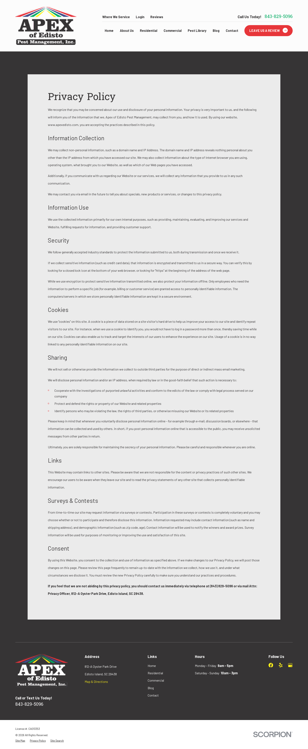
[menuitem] (20, 740)
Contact (153, 695)
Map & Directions (96, 681)
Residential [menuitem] (148, 30)
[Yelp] (280, 665)
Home (152, 666)
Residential (155, 673)
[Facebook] (271, 665)
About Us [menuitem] (127, 30)
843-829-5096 (279, 17)
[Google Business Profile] (290, 665)
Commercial (156, 680)
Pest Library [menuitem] (197, 30)
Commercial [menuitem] (173, 30)
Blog (151, 688)
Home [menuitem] (109, 30)
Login (140, 17)
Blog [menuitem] (216, 30)
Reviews (156, 17)
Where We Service (116, 17)
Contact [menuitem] (232, 30)
